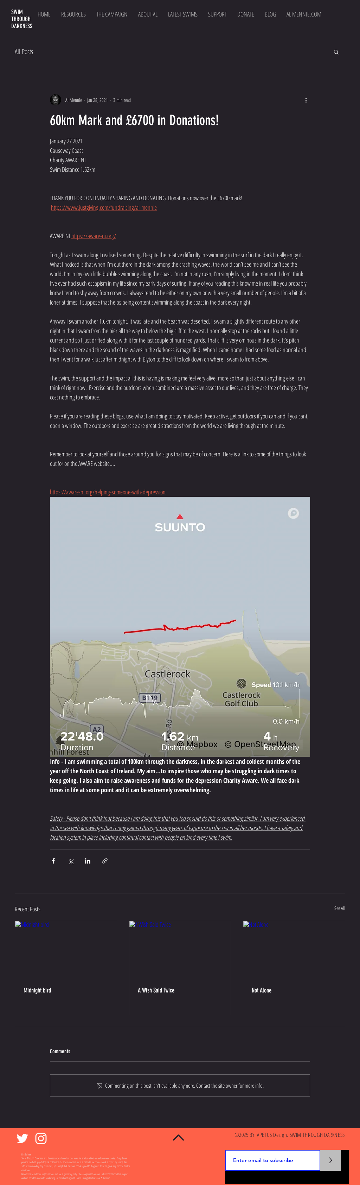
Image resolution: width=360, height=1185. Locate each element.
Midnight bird (37, 990)
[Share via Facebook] (53, 861)
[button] (336, 51)
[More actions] (306, 100)
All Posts (24, 51)
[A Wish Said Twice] (180, 949)
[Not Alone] (294, 949)
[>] (330, 1160)
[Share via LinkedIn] (87, 861)
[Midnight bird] (66, 949)
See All (339, 908)
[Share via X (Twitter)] (70, 861)
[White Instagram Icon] (41, 1138)
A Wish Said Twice (156, 990)
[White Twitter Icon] (22, 1138)
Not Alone (261, 990)
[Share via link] (105, 861)
